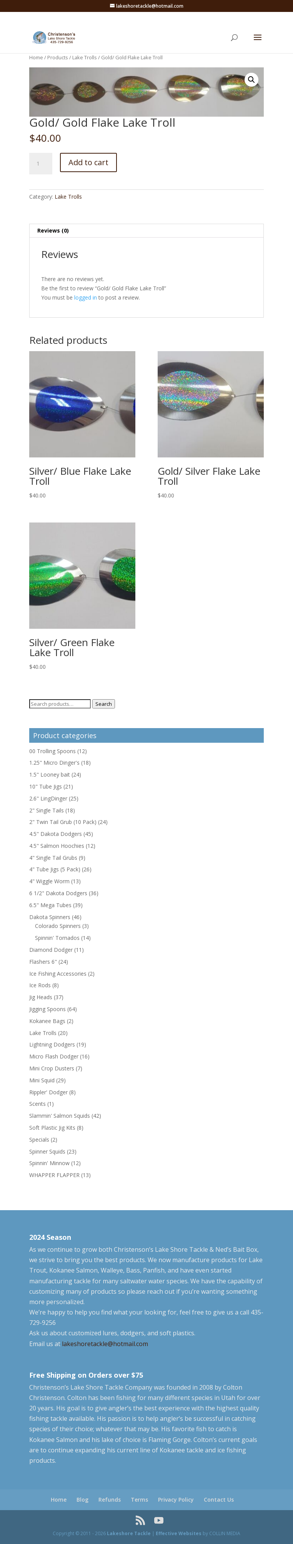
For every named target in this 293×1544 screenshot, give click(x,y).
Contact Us (219, 1499)
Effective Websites (178, 1533)
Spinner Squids (47, 1151)
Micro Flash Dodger (53, 1056)
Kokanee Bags (47, 1021)
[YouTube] (158, 1521)
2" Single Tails (46, 810)
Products (57, 57)
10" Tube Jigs (45, 786)
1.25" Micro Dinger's (54, 762)
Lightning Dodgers (52, 1044)
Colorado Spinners (58, 925)
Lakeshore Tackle (129, 1533)
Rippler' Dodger (48, 1092)
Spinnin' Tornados (57, 937)
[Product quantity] (40, 163)
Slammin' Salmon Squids (59, 1115)
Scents (37, 1103)
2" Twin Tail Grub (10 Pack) (63, 822)
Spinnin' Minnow (49, 1163)
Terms (139, 1499)
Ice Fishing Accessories (58, 973)
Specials (39, 1139)
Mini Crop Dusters (51, 1068)
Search (103, 703)
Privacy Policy (176, 1499)
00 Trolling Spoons (52, 751)
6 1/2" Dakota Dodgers (58, 893)
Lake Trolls (84, 57)
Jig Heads (40, 997)
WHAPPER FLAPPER (54, 1175)
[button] (251, 80)
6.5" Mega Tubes (50, 905)
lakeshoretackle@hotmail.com (105, 1344)
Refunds (109, 1499)
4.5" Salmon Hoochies (56, 845)
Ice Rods (40, 985)
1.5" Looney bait (49, 774)
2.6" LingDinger (48, 798)
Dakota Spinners (49, 917)
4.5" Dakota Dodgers (55, 833)
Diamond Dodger (51, 949)
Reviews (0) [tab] (53, 230)
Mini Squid (42, 1080)
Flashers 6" (43, 961)
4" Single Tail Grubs (53, 857)
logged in (85, 297)
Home (36, 57)
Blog (82, 1499)
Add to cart (88, 162)
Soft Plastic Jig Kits (52, 1127)
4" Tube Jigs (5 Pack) (54, 869)
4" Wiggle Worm (49, 881)
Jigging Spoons (47, 1009)
